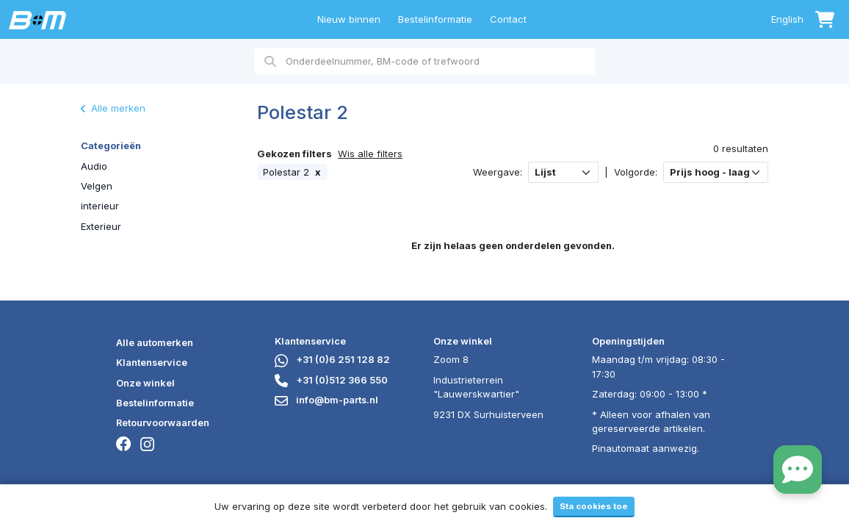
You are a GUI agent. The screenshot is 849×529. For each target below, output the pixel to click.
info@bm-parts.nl (326, 400)
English (787, 19)
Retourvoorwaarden (162, 422)
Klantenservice (151, 362)
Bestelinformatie (435, 19)
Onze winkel (145, 383)
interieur (100, 206)
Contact (508, 19)
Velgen (96, 186)
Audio (94, 166)
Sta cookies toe (594, 506)
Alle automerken (154, 342)
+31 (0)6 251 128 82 (332, 359)
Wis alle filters (370, 153)
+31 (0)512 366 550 (331, 380)
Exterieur (101, 226)
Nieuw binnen (348, 19)
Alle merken (113, 108)
